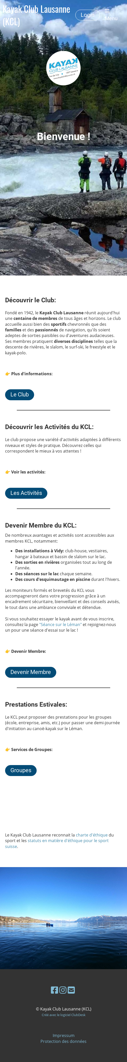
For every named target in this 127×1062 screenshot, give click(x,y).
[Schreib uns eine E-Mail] (71, 989)
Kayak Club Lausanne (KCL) (36, 15)
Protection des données (63, 1041)
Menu (111, 15)
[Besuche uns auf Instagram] (62, 989)
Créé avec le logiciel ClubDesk (64, 1015)
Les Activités (26, 493)
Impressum (64, 1035)
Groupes (20, 770)
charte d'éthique (92, 835)
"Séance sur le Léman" (60, 624)
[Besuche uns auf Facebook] (54, 989)
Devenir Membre (30, 672)
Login (87, 15)
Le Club (19, 394)
